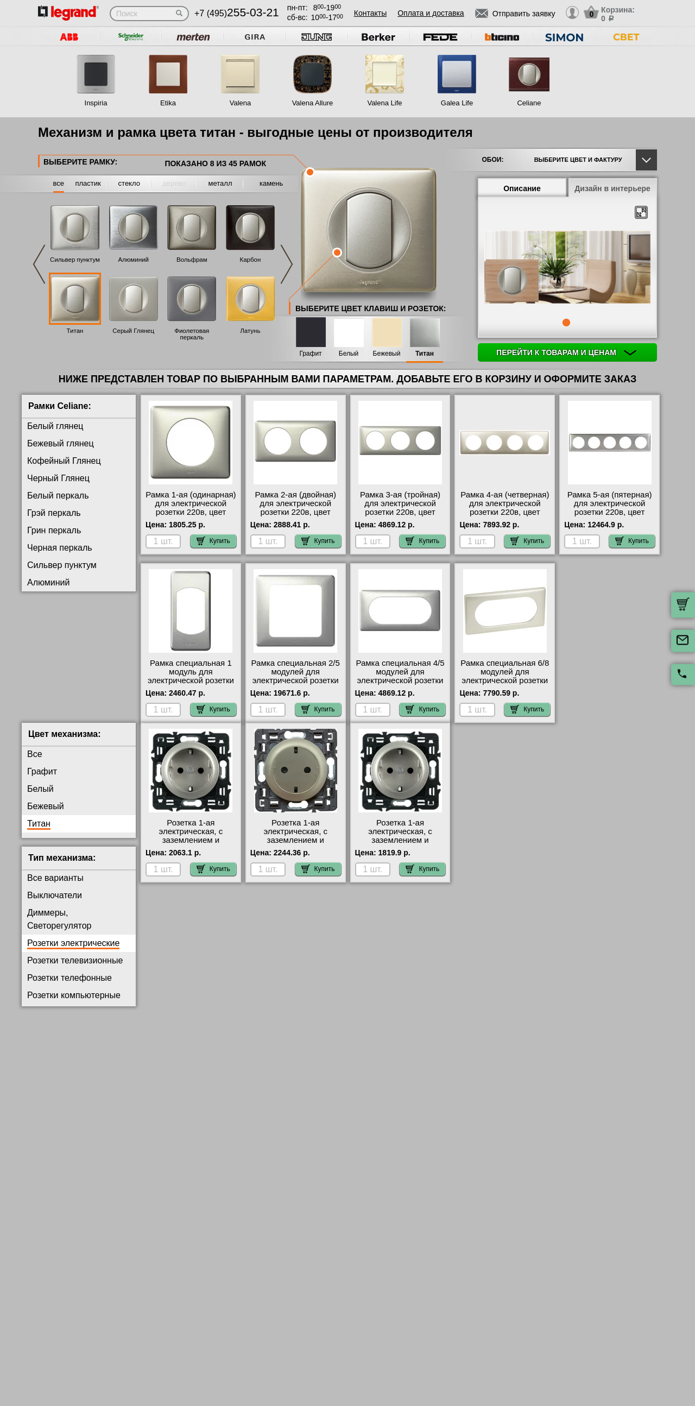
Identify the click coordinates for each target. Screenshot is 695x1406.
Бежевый (387, 354)
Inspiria (96, 103)
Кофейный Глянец (64, 460)
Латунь (250, 330)
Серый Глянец (133, 330)
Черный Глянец (58, 478)
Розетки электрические (73, 951)
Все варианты (55, 886)
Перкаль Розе (55, 721)
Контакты (370, 13)
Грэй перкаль (54, 513)
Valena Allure (312, 103)
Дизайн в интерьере (612, 188)
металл (220, 183)
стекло (129, 183)
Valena (240, 103)
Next (286, 264)
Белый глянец (55, 426)
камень (271, 183)
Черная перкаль (59, 547)
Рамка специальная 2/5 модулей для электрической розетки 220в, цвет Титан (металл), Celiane (295, 680)
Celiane (529, 103)
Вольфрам (191, 259)
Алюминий (133, 259)
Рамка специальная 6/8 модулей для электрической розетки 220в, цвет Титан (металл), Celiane (504, 680)
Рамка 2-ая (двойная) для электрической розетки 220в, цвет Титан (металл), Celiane (295, 507)
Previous (39, 264)
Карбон (250, 259)
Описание (522, 188)
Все (34, 762)
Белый (348, 354)
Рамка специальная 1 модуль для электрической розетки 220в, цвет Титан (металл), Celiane (191, 680)
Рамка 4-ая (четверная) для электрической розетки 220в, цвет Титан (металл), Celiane (504, 507)
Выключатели (54, 904)
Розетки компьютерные (74, 1003)
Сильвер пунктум (75, 259)
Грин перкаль (54, 530)
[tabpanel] (567, 268)
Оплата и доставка (430, 13)
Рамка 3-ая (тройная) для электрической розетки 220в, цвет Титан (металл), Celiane (400, 507)
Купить (213, 541)
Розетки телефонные (69, 986)
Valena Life (384, 103)
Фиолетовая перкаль (191, 334)
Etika (168, 103)
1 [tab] (566, 322)
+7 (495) (236, 13)
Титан (75, 330)
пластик (87, 183)
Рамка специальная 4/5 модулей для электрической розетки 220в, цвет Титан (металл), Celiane (400, 680)
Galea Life (457, 103)
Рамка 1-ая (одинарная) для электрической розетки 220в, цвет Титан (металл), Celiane (191, 507)
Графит (310, 354)
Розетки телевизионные (75, 969)
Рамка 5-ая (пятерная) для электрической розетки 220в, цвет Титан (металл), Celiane (609, 507)
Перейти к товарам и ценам (566, 352)
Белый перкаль (58, 495)
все (59, 183)
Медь (38, 704)
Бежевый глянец (60, 443)
